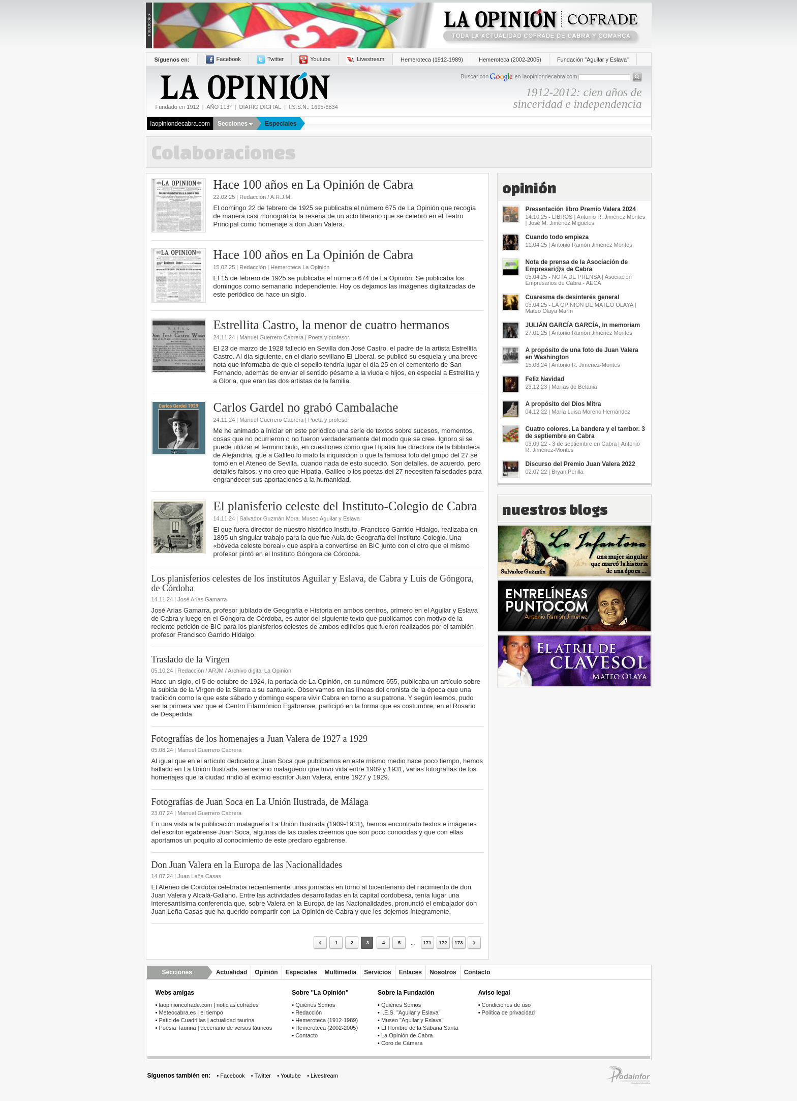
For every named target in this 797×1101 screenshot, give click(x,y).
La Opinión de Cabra (407, 1035)
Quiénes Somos (315, 1005)
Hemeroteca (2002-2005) (510, 59)
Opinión (266, 972)
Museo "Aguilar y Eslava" (412, 1020)
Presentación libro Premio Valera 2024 (581, 209)
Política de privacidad (508, 1012)
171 (427, 942)
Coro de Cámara (401, 1043)
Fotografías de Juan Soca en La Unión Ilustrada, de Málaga (260, 802)
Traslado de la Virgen (190, 659)
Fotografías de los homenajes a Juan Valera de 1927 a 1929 (259, 739)
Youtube (314, 59)
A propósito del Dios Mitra (563, 404)
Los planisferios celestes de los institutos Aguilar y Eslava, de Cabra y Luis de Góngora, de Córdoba (312, 583)
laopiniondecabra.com (180, 123)
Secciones (235, 123)
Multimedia (341, 972)
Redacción (308, 1012)
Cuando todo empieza (557, 237)
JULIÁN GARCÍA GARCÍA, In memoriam (583, 325)
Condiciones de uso (506, 1005)
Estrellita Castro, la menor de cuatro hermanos (331, 325)
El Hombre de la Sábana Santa (419, 1028)
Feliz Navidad (545, 379)
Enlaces (410, 972)
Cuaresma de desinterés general (573, 297)
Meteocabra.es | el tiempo (191, 1012)
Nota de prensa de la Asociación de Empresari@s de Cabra (577, 265)
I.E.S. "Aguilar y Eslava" (411, 1012)
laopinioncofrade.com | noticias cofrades (208, 1005)
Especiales (280, 123)
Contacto (477, 972)
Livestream (365, 59)
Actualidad (231, 972)
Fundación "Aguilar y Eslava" (593, 59)
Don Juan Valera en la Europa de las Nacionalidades (247, 865)
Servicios (377, 972)
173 (458, 942)
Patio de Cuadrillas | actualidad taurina (206, 1020)
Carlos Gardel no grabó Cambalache (305, 407)
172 (443, 942)
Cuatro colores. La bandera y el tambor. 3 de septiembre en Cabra (585, 432)
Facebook (223, 59)
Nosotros (443, 972)
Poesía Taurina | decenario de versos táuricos (215, 1028)
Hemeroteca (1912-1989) (432, 59)
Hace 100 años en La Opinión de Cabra (313, 184)
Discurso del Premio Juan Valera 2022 (580, 464)
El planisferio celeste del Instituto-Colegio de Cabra (345, 506)
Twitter (270, 59)
